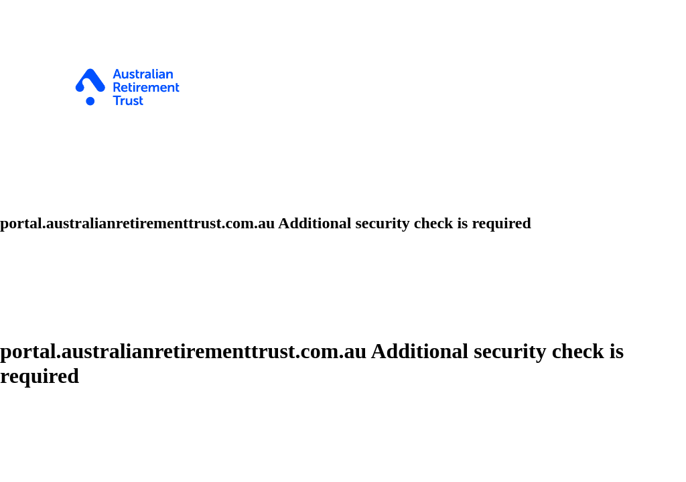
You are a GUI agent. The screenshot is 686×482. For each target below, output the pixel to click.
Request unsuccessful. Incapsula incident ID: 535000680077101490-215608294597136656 (343, 241)
